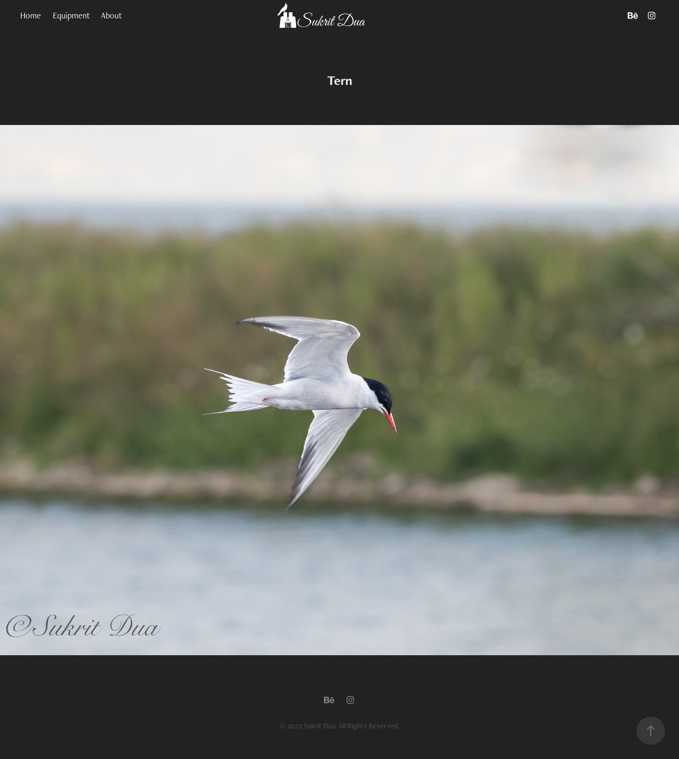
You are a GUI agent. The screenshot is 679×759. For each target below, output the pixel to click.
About (111, 15)
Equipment (71, 15)
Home (30, 15)
